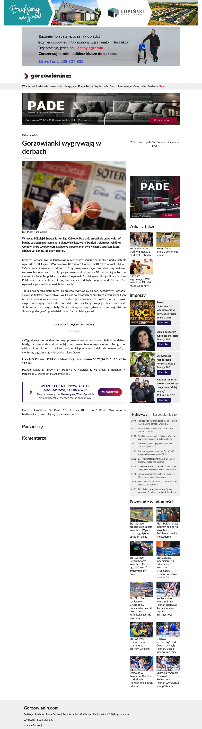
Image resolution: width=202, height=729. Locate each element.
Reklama (153, 86)
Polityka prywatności (119, 714)
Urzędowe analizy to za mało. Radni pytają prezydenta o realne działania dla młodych (157, 468)
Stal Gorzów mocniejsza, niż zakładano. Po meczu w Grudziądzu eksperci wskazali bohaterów (166, 567)
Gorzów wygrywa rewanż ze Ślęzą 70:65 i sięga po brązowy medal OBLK (156, 453)
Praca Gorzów (53, 714)
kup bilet (163, 323)
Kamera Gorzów (32, 725)
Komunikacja (85, 86)
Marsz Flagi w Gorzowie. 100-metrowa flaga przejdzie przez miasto (158, 483)
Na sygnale (70, 86)
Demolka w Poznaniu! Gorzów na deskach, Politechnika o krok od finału (141, 679)
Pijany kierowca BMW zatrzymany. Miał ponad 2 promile (155, 430)
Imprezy (138, 295)
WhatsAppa (83, 394)
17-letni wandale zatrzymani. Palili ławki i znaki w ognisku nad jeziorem (156, 460)
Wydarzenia (101, 86)
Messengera (68, 394)
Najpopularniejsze (165, 414)
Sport (113, 86)
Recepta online (70, 714)
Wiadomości (29, 86)
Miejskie (43, 86)
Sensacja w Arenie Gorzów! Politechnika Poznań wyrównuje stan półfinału (167, 679)
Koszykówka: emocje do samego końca (167, 251)
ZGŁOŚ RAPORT (109, 392)
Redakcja (28, 714)
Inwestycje (56, 86)
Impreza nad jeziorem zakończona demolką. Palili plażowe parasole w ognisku (158, 422)
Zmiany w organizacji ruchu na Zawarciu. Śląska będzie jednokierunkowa (156, 475)
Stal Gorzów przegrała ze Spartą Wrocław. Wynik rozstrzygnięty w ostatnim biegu (157, 437)
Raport (163, 86)
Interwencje (125, 86)
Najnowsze (139, 414)
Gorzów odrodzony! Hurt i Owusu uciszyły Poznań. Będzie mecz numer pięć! (167, 645)
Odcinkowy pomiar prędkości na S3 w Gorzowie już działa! (155, 445)
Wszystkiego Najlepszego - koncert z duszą (166, 360)
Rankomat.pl (99, 714)
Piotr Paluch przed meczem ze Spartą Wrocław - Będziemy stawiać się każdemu (157, 491)
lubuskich (54, 284)
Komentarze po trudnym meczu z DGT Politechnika (140, 251)
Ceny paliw (139, 86)
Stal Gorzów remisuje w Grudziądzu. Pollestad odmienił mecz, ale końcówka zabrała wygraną (141, 608)
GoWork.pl (85, 714)
